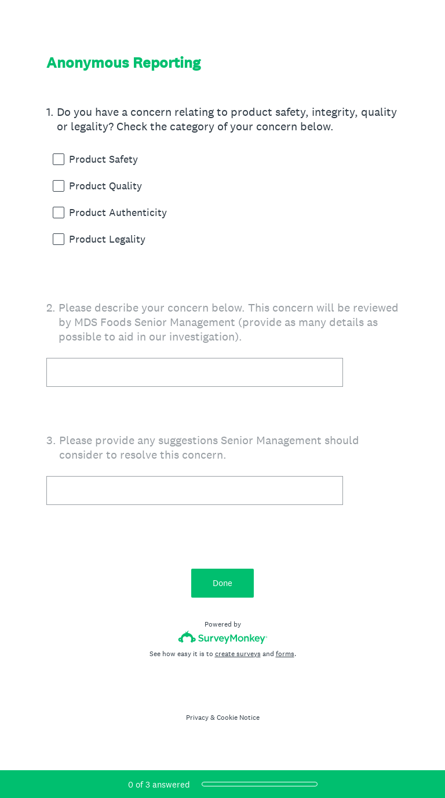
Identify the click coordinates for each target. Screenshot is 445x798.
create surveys (238, 653)
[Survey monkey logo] (223, 637)
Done (222, 582)
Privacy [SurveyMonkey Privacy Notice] (197, 717)
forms (285, 653)
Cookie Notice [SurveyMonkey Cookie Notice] (238, 717)
